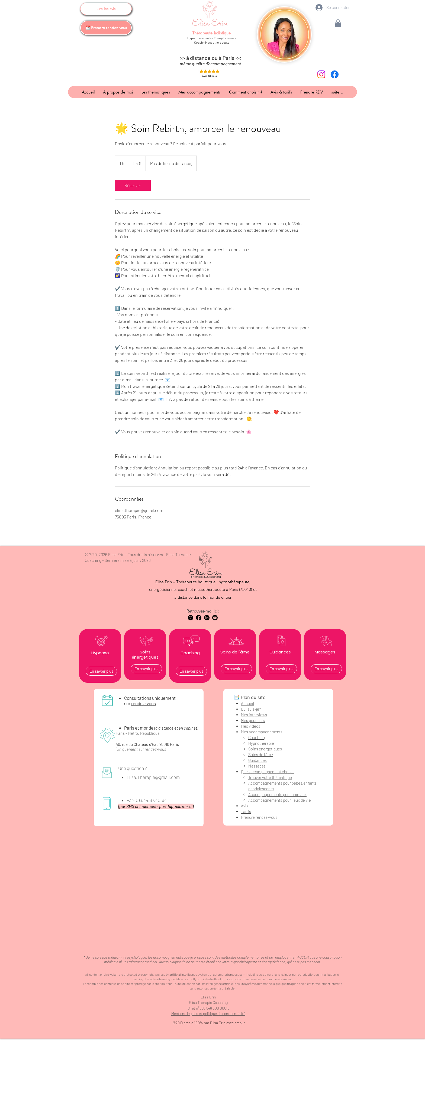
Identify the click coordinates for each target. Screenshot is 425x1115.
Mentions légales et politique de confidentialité (208, 1013)
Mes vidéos (250, 726)
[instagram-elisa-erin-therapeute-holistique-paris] (321, 74)
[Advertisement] (212, 1076)
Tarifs (246, 811)
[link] (133, 185)
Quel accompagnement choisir (267, 771)
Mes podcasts (253, 720)
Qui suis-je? (251, 709)
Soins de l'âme (260, 754)
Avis (244, 805)
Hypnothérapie (261, 743)
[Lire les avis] (106, 9)
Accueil (247, 703)
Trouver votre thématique (270, 777)
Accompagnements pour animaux (277, 794)
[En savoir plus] (101, 671)
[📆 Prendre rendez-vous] (106, 28)
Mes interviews (254, 714)
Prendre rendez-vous (259, 817)
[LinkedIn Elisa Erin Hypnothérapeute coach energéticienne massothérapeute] (207, 617)
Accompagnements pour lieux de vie (279, 800)
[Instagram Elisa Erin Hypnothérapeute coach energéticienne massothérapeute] (190, 617)
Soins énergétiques (265, 748)
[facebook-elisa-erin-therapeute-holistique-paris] (334, 74)
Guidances (257, 760)
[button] (338, 23)
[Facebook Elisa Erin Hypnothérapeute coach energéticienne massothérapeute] (198, 617)
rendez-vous (143, 703)
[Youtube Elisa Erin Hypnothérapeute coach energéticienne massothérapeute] (215, 617)
